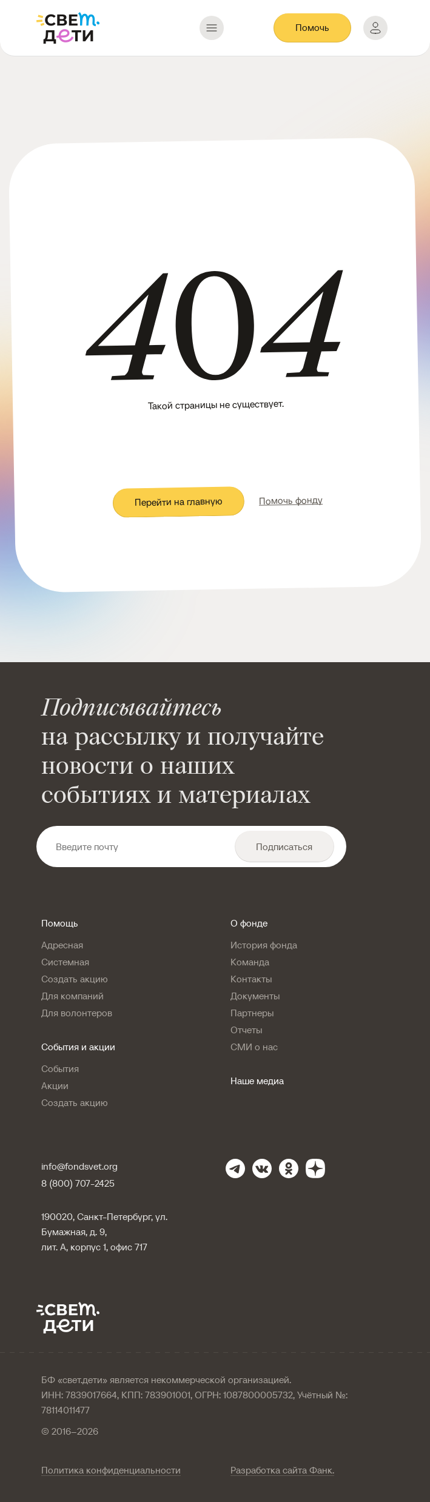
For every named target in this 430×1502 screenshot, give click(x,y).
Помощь (59, 923)
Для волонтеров (76, 1013)
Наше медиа (257, 1081)
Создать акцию (74, 979)
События (60, 1068)
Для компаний (72, 996)
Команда (249, 962)
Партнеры (252, 1013)
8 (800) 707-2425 (78, 1183)
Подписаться (284, 846)
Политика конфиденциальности (111, 1470)
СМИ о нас (254, 1047)
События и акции (78, 1047)
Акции (55, 1085)
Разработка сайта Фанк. (282, 1470)
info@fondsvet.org (79, 1166)
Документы (255, 996)
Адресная (62, 945)
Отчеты (246, 1030)
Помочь (312, 27)
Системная (65, 962)
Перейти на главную (178, 502)
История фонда (263, 945)
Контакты (251, 979)
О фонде (248, 923)
